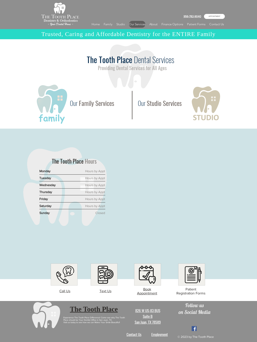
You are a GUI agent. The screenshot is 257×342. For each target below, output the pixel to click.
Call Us (64, 291)
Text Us (105, 291)
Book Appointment (147, 291)
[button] (153, 24)
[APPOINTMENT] (214, 16)
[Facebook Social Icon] (194, 328)
